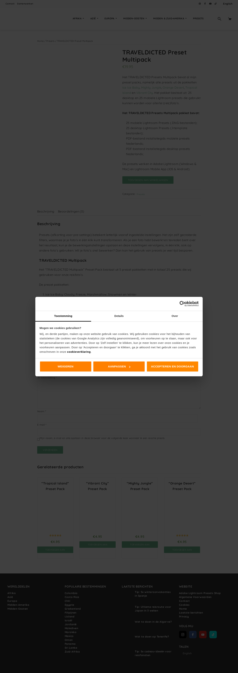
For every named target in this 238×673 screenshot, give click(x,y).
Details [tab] (119, 315)
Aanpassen (119, 366)
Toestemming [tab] (63, 315)
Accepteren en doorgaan (172, 366)
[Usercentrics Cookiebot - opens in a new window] (182, 304)
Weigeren (65, 366)
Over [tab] (175, 315)
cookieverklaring (79, 351)
